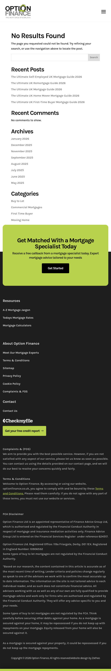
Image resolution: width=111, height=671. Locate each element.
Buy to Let (17, 201)
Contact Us (10, 411)
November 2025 (21, 151)
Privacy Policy (12, 376)
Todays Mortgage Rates (18, 317)
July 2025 (17, 170)
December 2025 (21, 145)
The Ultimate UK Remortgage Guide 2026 (38, 83)
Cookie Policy (11, 383)
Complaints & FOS (15, 391)
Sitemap (8, 368)
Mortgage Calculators (17, 325)
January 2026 (20, 138)
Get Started (55, 268)
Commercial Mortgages (26, 207)
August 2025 (19, 164)
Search (94, 57)
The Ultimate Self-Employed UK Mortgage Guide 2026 (46, 76)
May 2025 (17, 183)
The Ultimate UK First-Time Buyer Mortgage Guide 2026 (48, 102)
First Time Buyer (22, 213)
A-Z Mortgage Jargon (16, 310)
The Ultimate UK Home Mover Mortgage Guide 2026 (45, 95)
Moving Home (20, 220)
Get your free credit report (22, 431)
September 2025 (22, 157)
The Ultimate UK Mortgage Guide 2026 (36, 89)
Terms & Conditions (16, 360)
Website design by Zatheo (85, 658)
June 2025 (18, 176)
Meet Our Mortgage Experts (21, 352)
